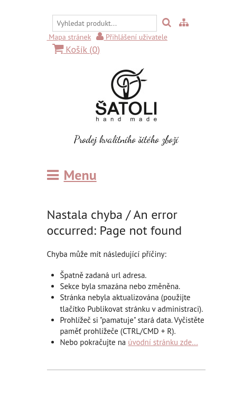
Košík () (76, 49)
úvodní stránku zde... (163, 342)
